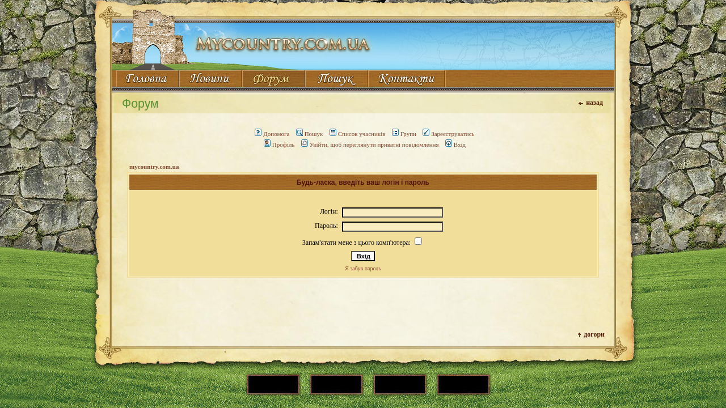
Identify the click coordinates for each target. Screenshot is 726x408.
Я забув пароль (363, 268)
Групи (404, 133)
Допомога (272, 133)
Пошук (309, 133)
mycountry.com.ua (154, 166)
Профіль (279, 144)
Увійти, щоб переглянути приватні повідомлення (370, 144)
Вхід (455, 144)
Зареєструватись (448, 133)
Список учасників (358, 133)
